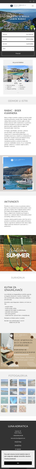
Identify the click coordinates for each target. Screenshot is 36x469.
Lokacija (5, 34)
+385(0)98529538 (18, 435)
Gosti (4, 48)
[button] (5, 73)
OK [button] (18, 463)
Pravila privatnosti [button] (10, 458)
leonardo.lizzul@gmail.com (18, 438)
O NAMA (18, 449)
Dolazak (5, 39)
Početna (18, 442)
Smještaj (18, 445)
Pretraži (18, 53)
